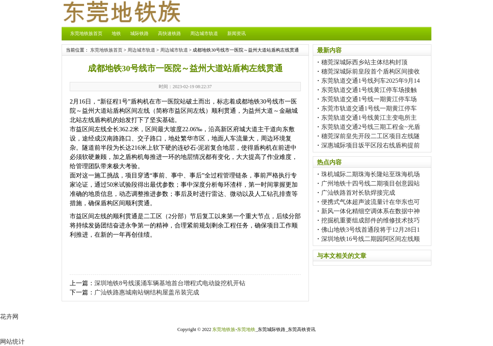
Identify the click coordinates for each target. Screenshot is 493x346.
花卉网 (9, 316)
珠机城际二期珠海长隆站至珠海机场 (370, 174)
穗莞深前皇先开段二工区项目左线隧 (370, 136)
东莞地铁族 (223, 329)
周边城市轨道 (204, 33)
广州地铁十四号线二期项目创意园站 (370, 183)
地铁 (116, 33)
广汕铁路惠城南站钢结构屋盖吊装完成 (146, 292)
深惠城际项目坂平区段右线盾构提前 (370, 145)
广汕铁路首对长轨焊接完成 (358, 192)
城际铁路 (139, 33)
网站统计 (12, 341)
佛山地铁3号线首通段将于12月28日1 (370, 229)
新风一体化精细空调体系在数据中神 (370, 211)
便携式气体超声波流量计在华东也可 (370, 202)
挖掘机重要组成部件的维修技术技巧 (370, 220)
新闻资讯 (236, 33)
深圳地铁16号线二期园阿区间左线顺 (370, 239)
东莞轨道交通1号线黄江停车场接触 (369, 90)
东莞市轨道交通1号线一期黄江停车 (369, 108)
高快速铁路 (169, 33)
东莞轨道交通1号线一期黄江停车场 (369, 99)
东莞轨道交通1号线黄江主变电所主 (369, 117)
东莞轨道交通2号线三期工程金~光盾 (370, 127)
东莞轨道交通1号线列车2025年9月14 (370, 80)
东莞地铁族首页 (86, 33)
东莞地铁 (246, 329)
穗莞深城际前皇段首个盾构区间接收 (370, 71)
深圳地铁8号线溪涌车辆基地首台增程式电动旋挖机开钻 (169, 283)
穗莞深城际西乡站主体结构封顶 (364, 62)
